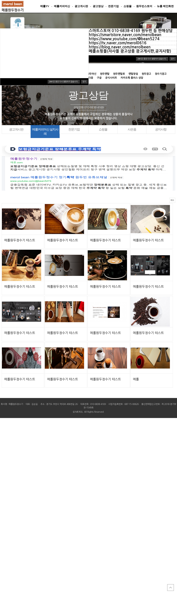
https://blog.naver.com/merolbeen (120, 47)
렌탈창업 (133, 74)
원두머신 (91, 74)
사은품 (132, 129)
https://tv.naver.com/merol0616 (117, 43)
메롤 (136, 379)
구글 (99, 78)
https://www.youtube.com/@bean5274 (124, 39)
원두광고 (146, 74)
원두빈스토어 (144, 6)
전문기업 (113, 6)
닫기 (172, 59)
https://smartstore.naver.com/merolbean (125, 35)
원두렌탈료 (119, 74)
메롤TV (44, 6)
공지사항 (160, 129)
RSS (172, 200)
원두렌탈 (104, 74)
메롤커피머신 (62, 6)
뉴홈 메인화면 (165, 6)
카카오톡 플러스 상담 (132, 78)
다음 (90, 78)
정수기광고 (161, 74)
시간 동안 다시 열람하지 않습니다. (152, 59)
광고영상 (98, 6)
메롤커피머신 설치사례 (45, 131)
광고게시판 (81, 6)
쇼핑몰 (128, 6)
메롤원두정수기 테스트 (19, 240)
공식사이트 (111, 78)
